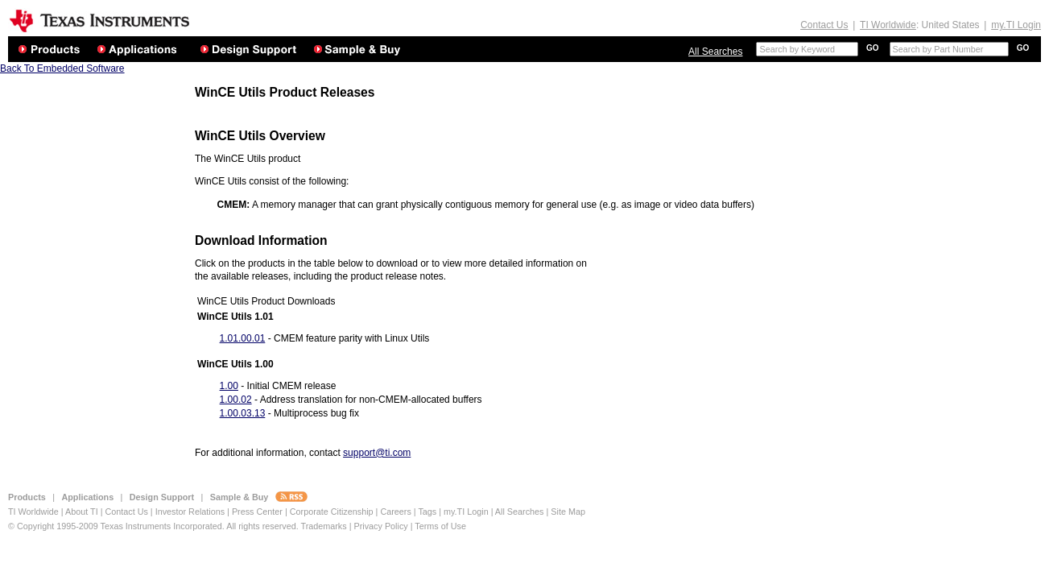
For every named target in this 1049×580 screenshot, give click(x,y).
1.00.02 (236, 399)
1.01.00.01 (243, 338)
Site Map (568, 511)
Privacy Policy (380, 526)
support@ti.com (377, 452)
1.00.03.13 (243, 413)
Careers (395, 511)
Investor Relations (190, 511)
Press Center (257, 511)
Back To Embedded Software (62, 68)
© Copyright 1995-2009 (53, 526)
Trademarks (323, 526)
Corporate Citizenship (333, 511)
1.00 (229, 386)
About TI (81, 511)
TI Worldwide (888, 25)
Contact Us (824, 25)
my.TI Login (1016, 25)
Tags (427, 511)
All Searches (715, 51)
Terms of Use (440, 526)
